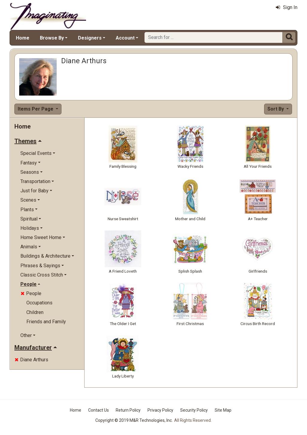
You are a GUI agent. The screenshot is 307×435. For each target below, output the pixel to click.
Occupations (39, 303)
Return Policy (128, 410)
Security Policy (194, 410)
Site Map (223, 410)
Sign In (286, 7)
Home (22, 38)
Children (34, 312)
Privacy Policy (160, 410)
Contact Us (98, 410)
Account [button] (125, 38)
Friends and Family (46, 321)
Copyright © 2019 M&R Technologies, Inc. (134, 420)
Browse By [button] (52, 38)
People (31, 293)
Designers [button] (90, 38)
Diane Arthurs (31, 359)
